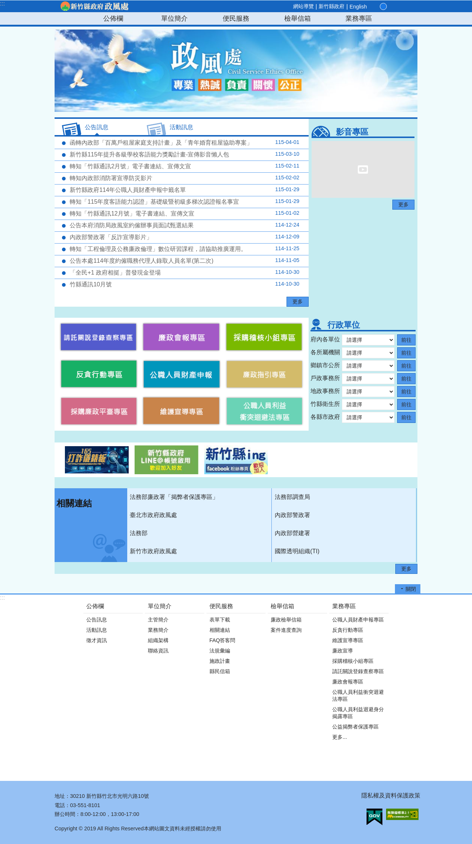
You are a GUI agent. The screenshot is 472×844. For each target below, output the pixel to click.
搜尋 (408, 7)
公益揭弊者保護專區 (355, 727)
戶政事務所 (325, 378)
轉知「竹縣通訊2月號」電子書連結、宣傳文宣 (183, 166)
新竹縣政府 (331, 6)
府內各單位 (325, 339)
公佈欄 (113, 18)
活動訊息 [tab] (181, 127)
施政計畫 (219, 661)
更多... (339, 737)
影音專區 (352, 132)
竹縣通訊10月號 (183, 284)
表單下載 (219, 620)
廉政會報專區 (347, 682)
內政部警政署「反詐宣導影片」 (183, 237)
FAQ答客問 (222, 640)
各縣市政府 (325, 417)
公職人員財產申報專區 (358, 620)
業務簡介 (158, 630)
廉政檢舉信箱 (286, 620)
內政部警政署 (292, 515)
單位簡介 (174, 18)
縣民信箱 (219, 671)
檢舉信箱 (297, 18)
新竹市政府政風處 (153, 551)
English (358, 7)
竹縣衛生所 (325, 404)
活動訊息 (96, 630)
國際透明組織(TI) (297, 551)
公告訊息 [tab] (96, 127)
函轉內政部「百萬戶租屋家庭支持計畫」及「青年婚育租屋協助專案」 (183, 142)
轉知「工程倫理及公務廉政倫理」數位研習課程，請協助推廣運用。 (183, 248)
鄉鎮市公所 (325, 365)
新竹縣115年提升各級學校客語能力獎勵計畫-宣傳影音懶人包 (183, 154)
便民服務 (236, 18)
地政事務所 (325, 391)
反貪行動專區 (347, 630)
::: (2, 3)
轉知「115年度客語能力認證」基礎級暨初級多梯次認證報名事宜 (183, 201)
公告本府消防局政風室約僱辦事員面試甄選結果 (183, 225)
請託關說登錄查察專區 (358, 671)
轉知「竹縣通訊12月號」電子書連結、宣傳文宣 (183, 213)
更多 (297, 301)
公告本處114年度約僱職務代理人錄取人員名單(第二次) (183, 260)
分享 (400, 7)
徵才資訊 (96, 640)
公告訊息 (96, 620)
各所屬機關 (325, 352)
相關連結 (74, 503)
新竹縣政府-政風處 (94, 6)
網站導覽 (303, 6)
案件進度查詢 (286, 630)
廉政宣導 (342, 651)
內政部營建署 (292, 533)
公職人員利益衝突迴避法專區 (358, 695)
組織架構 (158, 640)
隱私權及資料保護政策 (390, 795)
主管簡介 (158, 620)
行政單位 (343, 325)
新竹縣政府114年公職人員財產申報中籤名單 (183, 189)
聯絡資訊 (158, 651)
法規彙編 (219, 651)
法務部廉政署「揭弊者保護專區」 (174, 497)
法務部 (139, 533)
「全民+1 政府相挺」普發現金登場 (183, 272)
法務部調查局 (292, 497)
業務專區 (359, 18)
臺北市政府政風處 (153, 515)
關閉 (411, 589)
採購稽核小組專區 (353, 661)
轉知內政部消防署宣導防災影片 (183, 178)
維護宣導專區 (347, 640)
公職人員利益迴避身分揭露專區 (358, 712)
